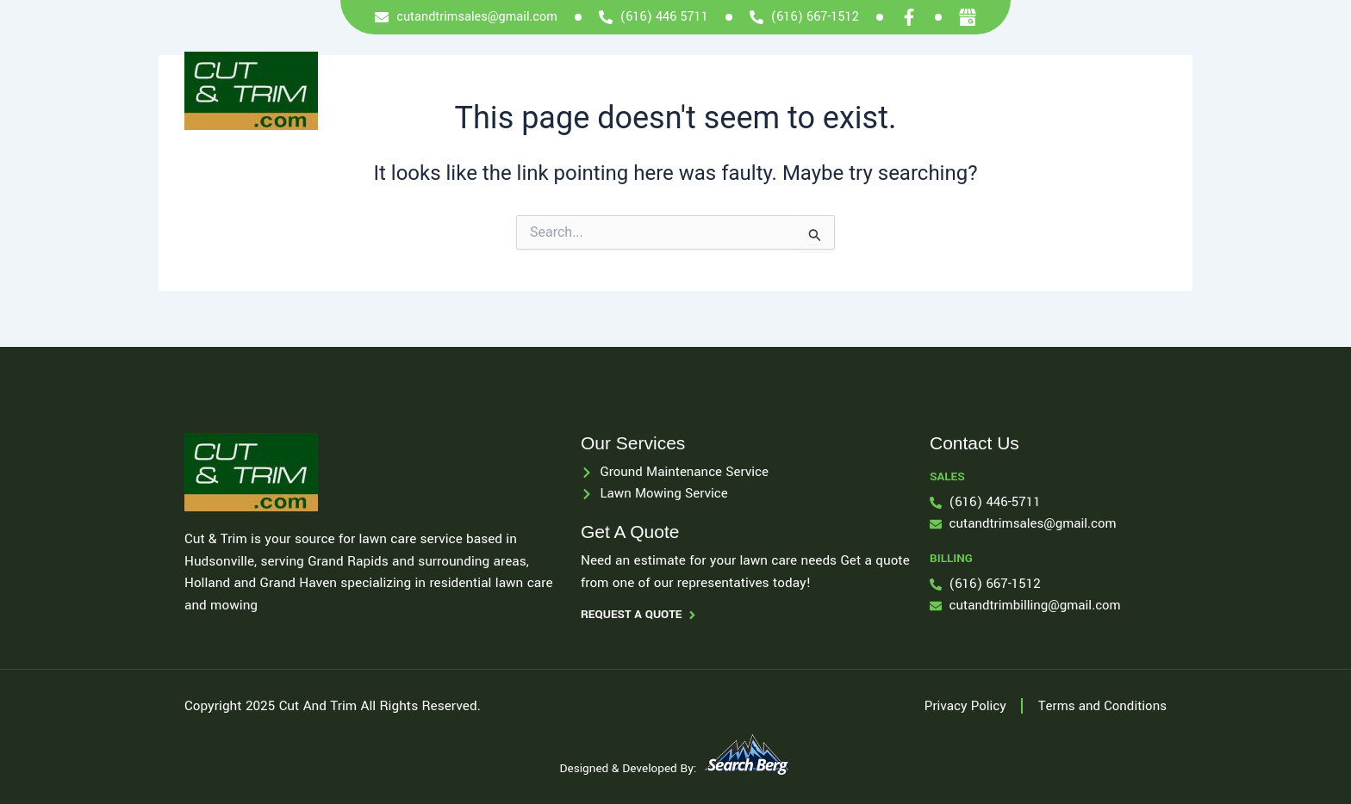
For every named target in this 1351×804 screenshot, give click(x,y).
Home (631, 90)
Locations (984, 90)
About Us (787, 90)
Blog (1153, 90)
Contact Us (1076, 90)
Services (704, 90)
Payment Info (884, 90)
